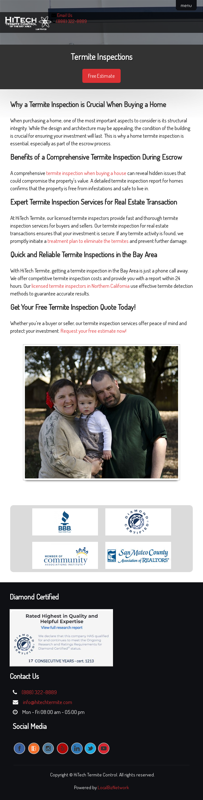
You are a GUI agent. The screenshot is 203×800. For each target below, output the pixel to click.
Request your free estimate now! (93, 330)
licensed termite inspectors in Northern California (81, 285)
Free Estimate (101, 76)
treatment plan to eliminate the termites (88, 240)
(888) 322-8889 (71, 21)
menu (186, 5)
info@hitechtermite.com (47, 702)
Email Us (64, 15)
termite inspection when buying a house (86, 173)
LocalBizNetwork (113, 787)
